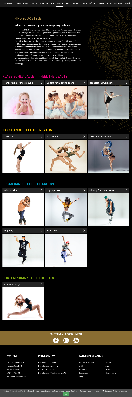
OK (66, 394)
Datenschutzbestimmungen (90, 391)
